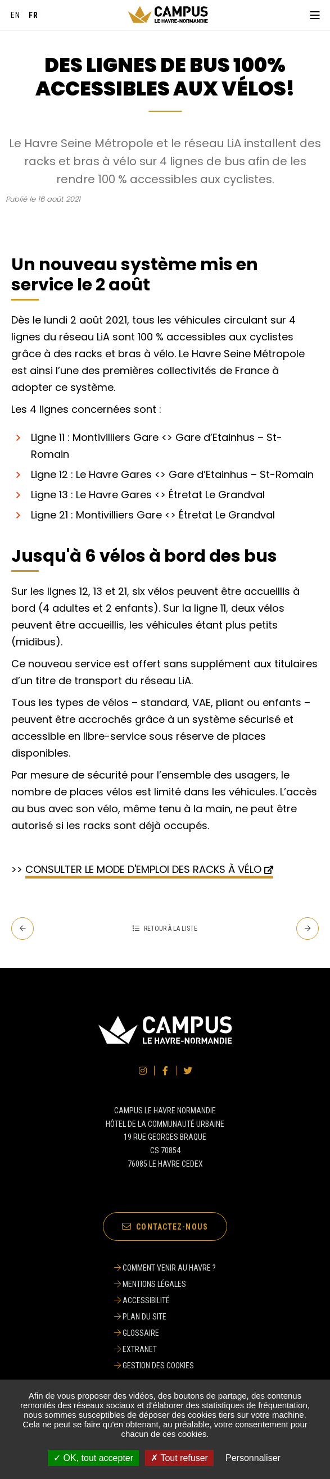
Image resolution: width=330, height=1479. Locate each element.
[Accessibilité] (165, 1300)
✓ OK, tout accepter (93, 1458)
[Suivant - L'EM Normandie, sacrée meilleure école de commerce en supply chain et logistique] (307, 928)
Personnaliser (253, 1458)
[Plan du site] (165, 1316)
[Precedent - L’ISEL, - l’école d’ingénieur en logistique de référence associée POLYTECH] (22, 928)
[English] (16, 15)
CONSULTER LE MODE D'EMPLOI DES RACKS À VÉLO (143, 869)
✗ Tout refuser (179, 1458)
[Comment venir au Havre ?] (165, 1267)
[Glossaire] (165, 1332)
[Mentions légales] (165, 1284)
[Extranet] (165, 1349)
